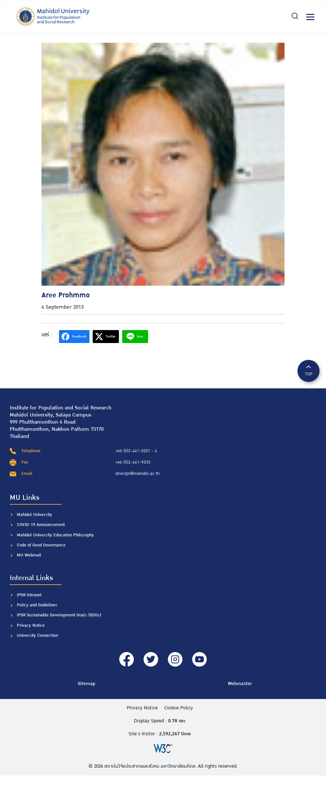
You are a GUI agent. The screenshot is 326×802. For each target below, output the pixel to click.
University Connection (37, 635)
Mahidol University (34, 514)
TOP (308, 370)
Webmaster (240, 683)
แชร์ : (46, 335)
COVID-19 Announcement (41, 524)
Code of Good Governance (41, 545)
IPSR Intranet (29, 595)
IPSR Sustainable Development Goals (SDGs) (59, 615)
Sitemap (86, 683)
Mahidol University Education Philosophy (55, 535)
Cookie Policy (178, 708)
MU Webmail (29, 555)
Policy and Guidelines (37, 605)
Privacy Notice (31, 625)
